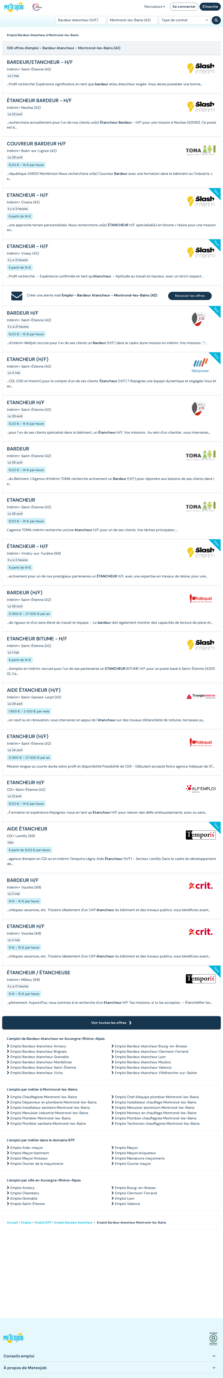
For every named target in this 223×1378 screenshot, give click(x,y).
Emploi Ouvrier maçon (133, 1163)
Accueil (12, 1222)
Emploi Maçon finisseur (29, 1158)
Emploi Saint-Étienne (27, 1203)
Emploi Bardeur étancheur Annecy (38, 1046)
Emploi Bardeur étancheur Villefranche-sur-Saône (156, 1072)
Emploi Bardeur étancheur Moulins (143, 1062)
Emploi (26, 1222)
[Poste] (80, 20)
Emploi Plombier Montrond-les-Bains (40, 1118)
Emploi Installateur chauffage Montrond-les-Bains (155, 1102)
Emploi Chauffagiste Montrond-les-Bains (43, 1097)
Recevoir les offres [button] (190, 295)
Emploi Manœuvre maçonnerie (140, 1158)
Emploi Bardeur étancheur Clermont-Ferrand (151, 1051)
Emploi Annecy (22, 1187)
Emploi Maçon (126, 1147)
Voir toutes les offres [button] (111, 1022)
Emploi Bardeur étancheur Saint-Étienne (43, 1067)
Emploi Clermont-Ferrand (136, 1193)
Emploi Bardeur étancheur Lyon (140, 1056)
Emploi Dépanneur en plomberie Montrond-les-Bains (53, 1102)
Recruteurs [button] (154, 6)
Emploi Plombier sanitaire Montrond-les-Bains (48, 1123)
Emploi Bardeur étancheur (73, 1222)
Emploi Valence (127, 1203)
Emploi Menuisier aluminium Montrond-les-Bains (154, 1107)
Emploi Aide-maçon (26, 1147)
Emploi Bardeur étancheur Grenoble (39, 1056)
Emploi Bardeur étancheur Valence (143, 1067)
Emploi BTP (43, 1222)
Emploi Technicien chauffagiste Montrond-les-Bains (157, 1123)
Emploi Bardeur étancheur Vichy (36, 1072)
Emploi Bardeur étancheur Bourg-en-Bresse (151, 1046)
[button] (13, 1338)
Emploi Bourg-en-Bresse (135, 1187)
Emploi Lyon (124, 1198)
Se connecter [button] (184, 6)
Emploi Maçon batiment (29, 1153)
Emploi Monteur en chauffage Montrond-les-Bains (155, 1113)
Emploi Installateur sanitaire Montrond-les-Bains (50, 1107)
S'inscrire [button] (210, 6)
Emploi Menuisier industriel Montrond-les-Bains (49, 1113)
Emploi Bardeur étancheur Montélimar (41, 1062)
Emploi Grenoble (23, 1198)
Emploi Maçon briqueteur (135, 1153)
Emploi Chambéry (24, 1193)
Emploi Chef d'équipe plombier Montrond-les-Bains (157, 1097)
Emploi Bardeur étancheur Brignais (38, 1051)
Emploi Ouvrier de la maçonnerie (36, 1163)
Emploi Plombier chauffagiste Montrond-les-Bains (155, 1118)
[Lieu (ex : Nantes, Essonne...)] (132, 20)
